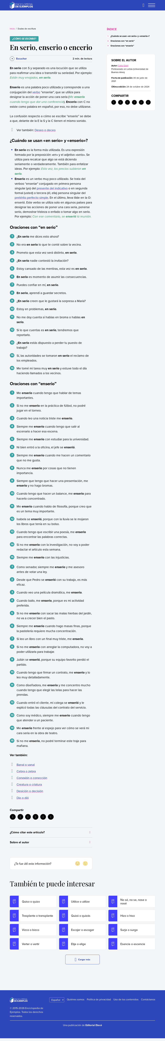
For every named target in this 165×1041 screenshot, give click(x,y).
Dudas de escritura (27, 28)
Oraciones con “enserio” (122, 45)
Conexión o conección (32, 778)
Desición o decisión (30, 791)
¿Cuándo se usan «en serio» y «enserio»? (130, 36)
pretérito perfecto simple (31, 197)
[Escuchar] (18, 58)
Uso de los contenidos (125, 1002)
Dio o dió (23, 798)
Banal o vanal (26, 764)
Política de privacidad (99, 1002)
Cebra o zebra (26, 771)
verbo (36, 92)
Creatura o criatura (29, 784)
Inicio (12, 28)
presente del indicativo (52, 188)
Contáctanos (148, 1002)
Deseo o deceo (45, 130)
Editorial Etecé (93, 1028)
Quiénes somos (75, 1002)
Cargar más (82, 962)
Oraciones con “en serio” (123, 40)
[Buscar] (143, 5)
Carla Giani (123, 65)
